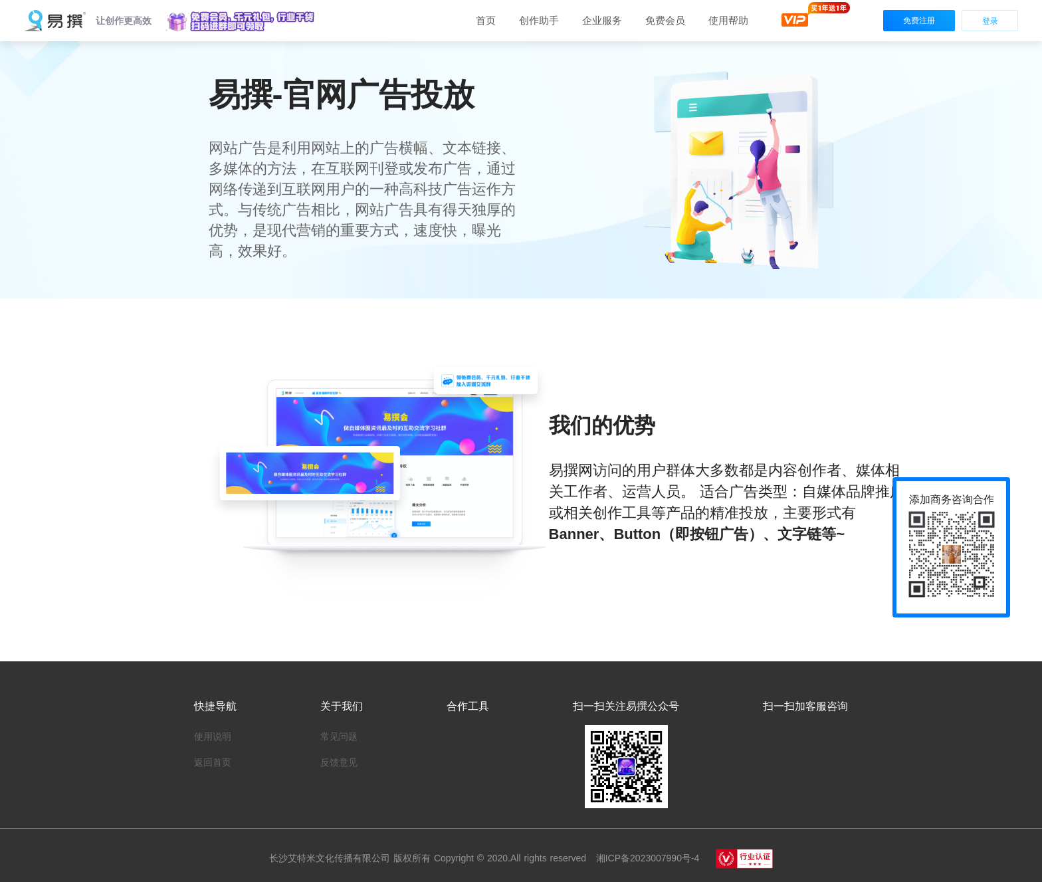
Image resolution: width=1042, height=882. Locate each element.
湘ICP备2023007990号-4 (645, 858)
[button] (241, 21)
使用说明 (212, 736)
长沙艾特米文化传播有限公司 (331, 858)
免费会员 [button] (665, 20)
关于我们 (341, 706)
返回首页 (212, 762)
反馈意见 (339, 762)
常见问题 (339, 736)
